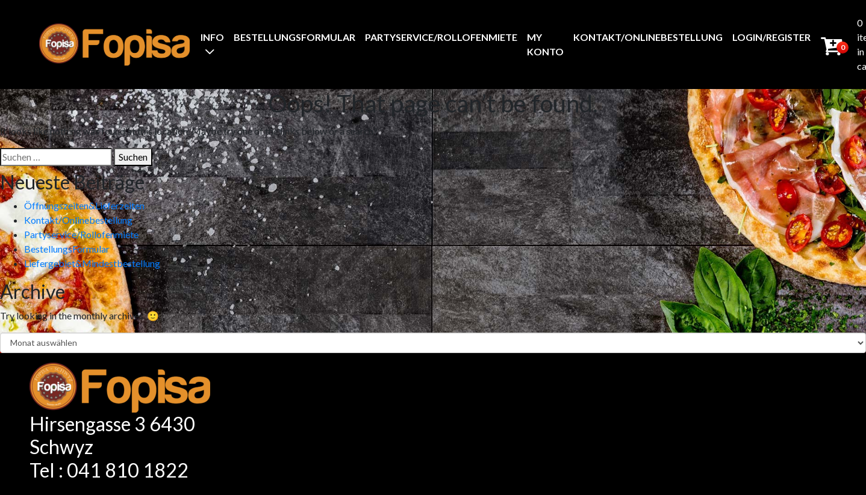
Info (212, 37)
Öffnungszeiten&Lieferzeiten (84, 205)
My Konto (545, 44)
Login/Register (771, 37)
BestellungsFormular (294, 37)
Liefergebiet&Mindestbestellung (92, 263)
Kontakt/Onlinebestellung (648, 37)
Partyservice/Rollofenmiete (441, 37)
